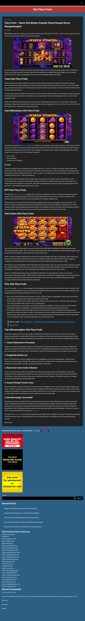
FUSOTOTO (5, 536)
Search (4, 495)
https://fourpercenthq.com (10, 555)
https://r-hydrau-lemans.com (11, 575)
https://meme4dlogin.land (10, 550)
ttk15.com (36, 410)
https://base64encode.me (10, 559)
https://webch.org (7, 543)
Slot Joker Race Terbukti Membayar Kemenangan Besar (21, 517)
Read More (9, 422)
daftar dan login (16, 596)
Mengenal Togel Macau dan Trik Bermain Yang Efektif (21, 508)
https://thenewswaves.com (10, 557)
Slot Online (20, 288)
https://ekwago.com (8, 561)
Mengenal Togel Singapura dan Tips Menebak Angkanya (21, 513)
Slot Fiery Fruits (20, 194)
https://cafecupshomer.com (10, 552)
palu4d (4, 608)
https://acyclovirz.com (9, 539)
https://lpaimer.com (8, 541)
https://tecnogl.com (8, 568)
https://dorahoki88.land (9, 573)
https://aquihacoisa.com (9, 545)
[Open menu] (81, 3)
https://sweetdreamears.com (11, 584)
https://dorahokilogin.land (10, 570)
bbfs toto (5, 600)
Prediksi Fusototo (7, 566)
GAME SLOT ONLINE (26, 145)
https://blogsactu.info (9, 582)
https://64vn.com (7, 564)
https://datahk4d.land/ (9, 586)
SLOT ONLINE (8, 19)
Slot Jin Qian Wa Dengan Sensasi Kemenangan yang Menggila (23, 522)
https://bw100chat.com (9, 577)
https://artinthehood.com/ (10, 548)
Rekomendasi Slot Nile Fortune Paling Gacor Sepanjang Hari (23, 527)
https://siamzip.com (8, 534)
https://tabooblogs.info (9, 579)
